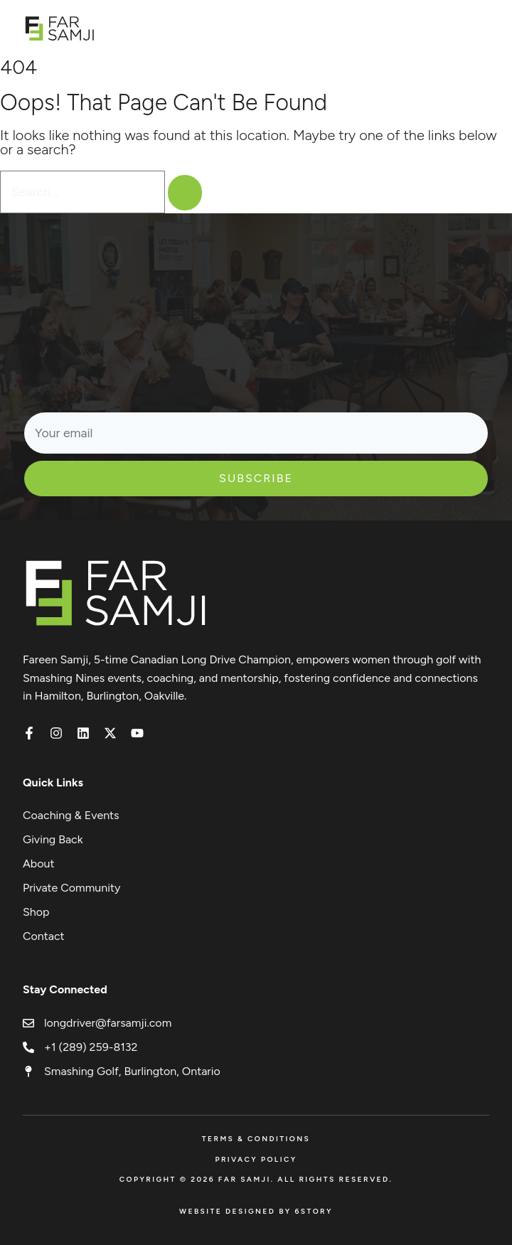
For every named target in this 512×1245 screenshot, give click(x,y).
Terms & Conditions (256, 1138)
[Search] (185, 192)
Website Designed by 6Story (256, 1211)
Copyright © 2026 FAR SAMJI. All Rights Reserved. (256, 1179)
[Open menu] (482, 28)
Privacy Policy (256, 1159)
